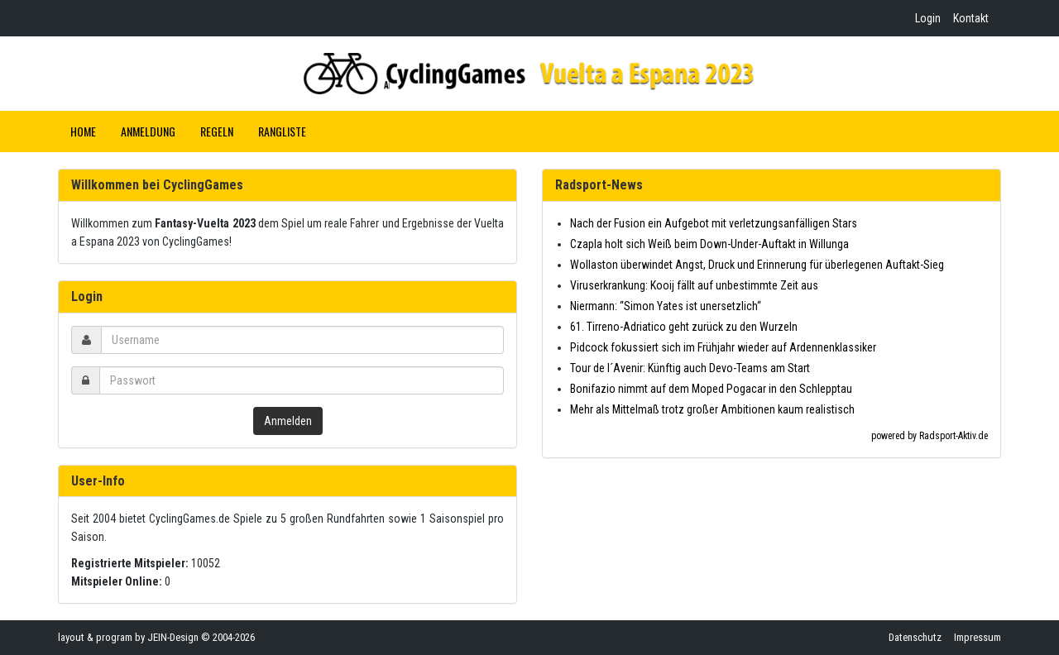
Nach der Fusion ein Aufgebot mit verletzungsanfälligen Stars (713, 223)
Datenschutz (915, 637)
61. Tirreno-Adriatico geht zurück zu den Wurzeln (684, 326)
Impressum (977, 637)
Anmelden (288, 421)
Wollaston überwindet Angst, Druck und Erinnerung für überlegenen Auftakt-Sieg (757, 264)
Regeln (216, 131)
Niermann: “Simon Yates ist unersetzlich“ (665, 306)
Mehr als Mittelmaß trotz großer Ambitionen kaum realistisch (712, 409)
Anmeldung (148, 131)
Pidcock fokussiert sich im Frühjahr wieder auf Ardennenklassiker (723, 347)
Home (83, 131)
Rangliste (282, 131)
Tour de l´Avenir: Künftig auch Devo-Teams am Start (690, 368)
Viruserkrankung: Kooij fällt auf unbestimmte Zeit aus (694, 285)
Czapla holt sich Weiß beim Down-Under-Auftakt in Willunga (709, 244)
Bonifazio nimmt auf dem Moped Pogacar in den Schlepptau (711, 388)
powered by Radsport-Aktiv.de (929, 436)
